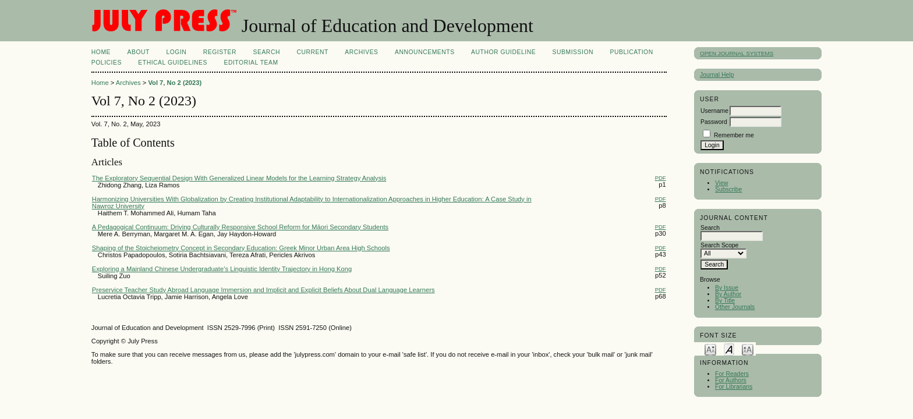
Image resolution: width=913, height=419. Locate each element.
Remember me (734, 135)
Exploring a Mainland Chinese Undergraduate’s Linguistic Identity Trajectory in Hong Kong (222, 268)
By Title (725, 300)
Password (713, 122)
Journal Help (717, 75)
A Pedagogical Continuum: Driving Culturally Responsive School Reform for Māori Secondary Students (240, 226)
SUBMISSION (573, 52)
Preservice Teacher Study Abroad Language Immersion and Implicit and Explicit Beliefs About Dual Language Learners (263, 289)
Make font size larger (747, 349)
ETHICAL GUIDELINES (172, 62)
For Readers (732, 374)
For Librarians (733, 387)
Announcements (425, 52)
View (721, 183)
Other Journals (735, 307)
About (139, 52)
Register (219, 52)
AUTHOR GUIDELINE (503, 52)
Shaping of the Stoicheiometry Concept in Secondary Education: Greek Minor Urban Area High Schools (241, 247)
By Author (728, 294)
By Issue (726, 288)
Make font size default (729, 349)
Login (176, 52)
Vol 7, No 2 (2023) (174, 82)
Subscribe (728, 189)
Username (714, 111)
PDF (660, 178)
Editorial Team (251, 62)
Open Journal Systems (736, 53)
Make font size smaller (710, 349)
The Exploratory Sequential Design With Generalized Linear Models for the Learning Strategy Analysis (239, 178)
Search (266, 52)
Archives (361, 52)
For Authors (730, 380)
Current (312, 52)
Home (101, 52)
